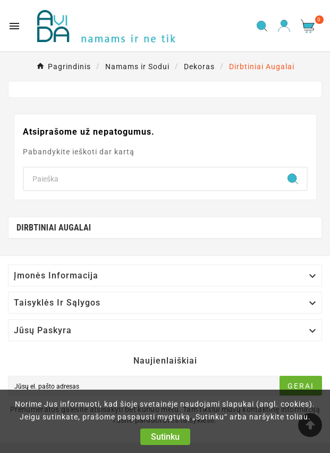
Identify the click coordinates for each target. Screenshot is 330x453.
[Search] (151, 179)
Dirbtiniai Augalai (53, 228)
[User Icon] (284, 26)
